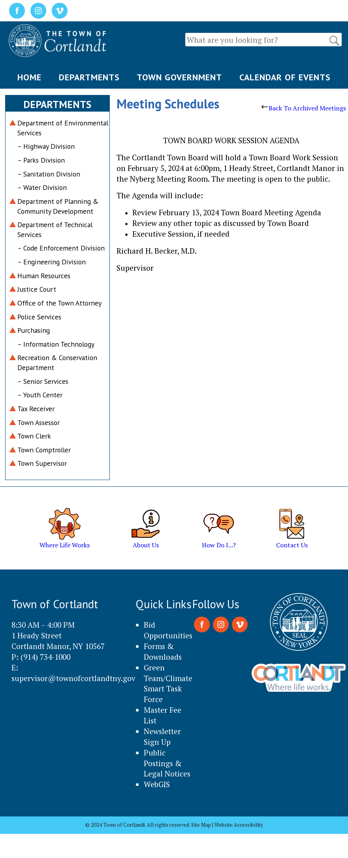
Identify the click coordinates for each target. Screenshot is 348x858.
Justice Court (36, 289)
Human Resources (43, 275)
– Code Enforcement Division (61, 247)
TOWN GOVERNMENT (179, 77)
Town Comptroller (44, 449)
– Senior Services (42, 381)
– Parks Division (41, 160)
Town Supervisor (42, 463)
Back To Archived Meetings (303, 108)
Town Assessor (38, 422)
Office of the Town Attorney (59, 303)
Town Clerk (34, 435)
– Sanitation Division (48, 173)
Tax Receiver (36, 408)
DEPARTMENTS (89, 77)
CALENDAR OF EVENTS (285, 77)
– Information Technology (55, 344)
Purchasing (33, 330)
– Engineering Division (51, 261)
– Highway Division (46, 146)
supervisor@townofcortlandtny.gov (73, 678)
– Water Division (42, 187)
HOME (29, 77)
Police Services (39, 316)
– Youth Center (39, 394)
